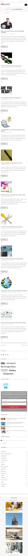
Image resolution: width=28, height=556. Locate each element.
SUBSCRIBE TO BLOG (14, 407)
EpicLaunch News (3, 458)
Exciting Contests (4, 460)
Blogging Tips (3, 451)
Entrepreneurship (4, 33)
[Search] (21, 1)
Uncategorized (3, 484)
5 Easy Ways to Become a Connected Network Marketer (14, 290)
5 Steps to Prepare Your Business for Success (11, 163)
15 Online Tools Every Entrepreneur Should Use (11, 226)
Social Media (3, 477)
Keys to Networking (12, 292)
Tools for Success (11, 228)
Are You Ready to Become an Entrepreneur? (11, 97)
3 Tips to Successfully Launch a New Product (11, 65)
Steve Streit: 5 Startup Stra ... (14, 540)
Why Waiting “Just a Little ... (14, 500)
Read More (4, 46)
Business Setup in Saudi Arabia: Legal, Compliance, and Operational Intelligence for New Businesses (15, 423)
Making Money (3, 471)
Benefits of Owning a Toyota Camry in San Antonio (15, 426)
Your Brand (3, 486)
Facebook (2, 462)
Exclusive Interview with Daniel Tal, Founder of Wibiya (13, 322)
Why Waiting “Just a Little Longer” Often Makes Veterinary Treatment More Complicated (16, 419)
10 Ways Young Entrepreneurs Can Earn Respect (12, 258)
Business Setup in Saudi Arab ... (14, 511)
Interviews (2, 464)
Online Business (4, 132)
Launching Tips (11, 67)
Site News (2, 475)
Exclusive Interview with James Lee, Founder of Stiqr (13, 194)
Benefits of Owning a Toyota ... (14, 526)
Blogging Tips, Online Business (6, 453)
